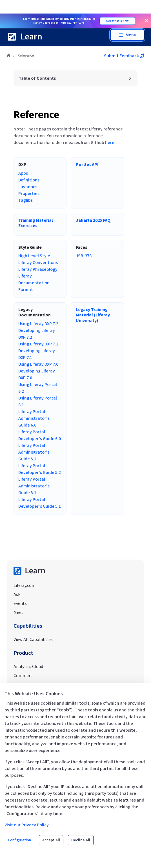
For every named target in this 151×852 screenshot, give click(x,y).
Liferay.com (24, 585)
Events (20, 603)
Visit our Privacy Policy (27, 825)
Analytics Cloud (28, 667)
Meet (18, 612)
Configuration (19, 840)
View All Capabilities (33, 639)
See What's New (117, 21)
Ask (17, 594)
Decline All (80, 840)
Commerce (24, 676)
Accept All (51, 840)
